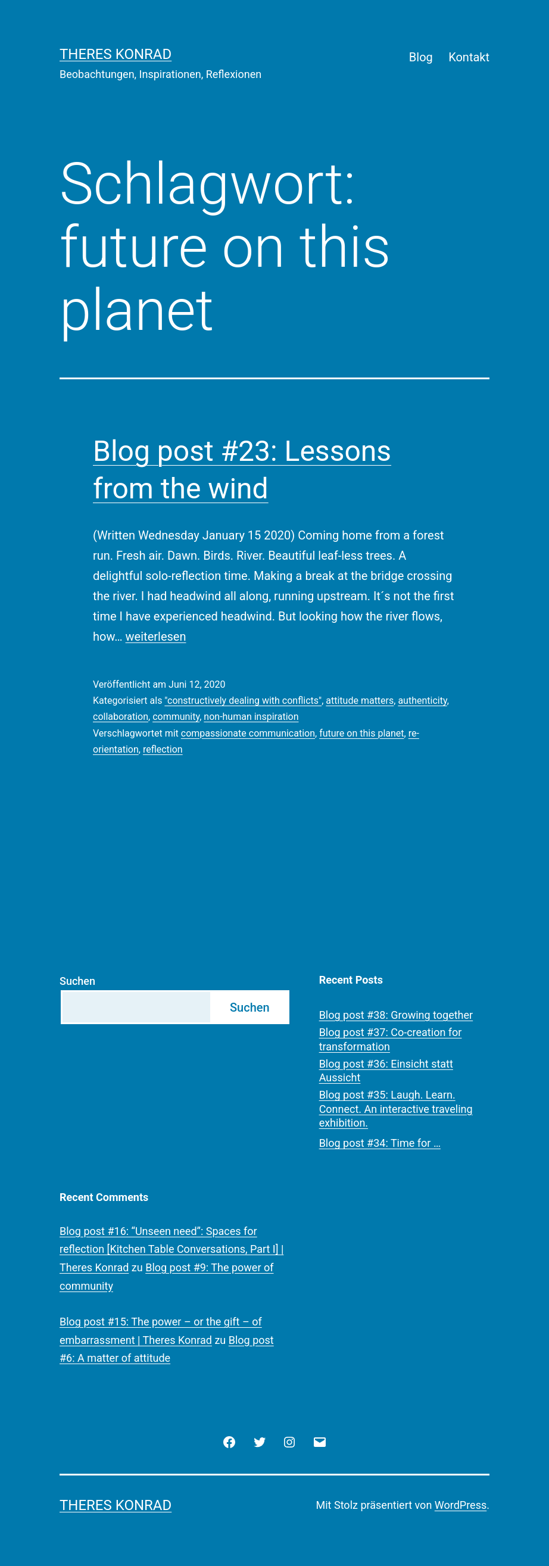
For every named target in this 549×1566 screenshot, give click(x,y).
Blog (421, 57)
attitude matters (360, 700)
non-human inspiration (251, 716)
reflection (163, 749)
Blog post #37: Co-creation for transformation (390, 1039)
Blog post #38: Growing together (396, 1015)
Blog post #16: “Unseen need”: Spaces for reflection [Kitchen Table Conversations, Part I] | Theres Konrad (171, 1249)
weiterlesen (156, 636)
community (175, 716)
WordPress (460, 1505)
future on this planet (361, 733)
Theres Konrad (115, 54)
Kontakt (468, 57)
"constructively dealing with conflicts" (243, 700)
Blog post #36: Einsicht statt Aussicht (386, 1070)
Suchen (77, 981)
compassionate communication (248, 733)
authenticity (422, 700)
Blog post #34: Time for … (380, 1143)
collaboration (120, 716)
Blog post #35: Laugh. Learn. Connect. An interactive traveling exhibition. (396, 1108)
